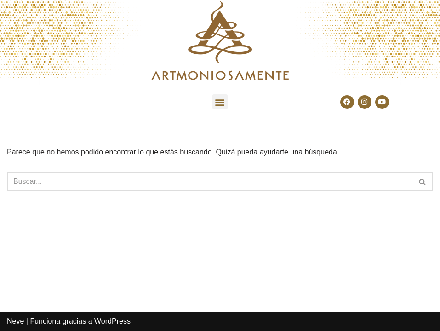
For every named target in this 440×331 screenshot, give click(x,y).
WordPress (112, 321)
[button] (220, 101)
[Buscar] (209, 181)
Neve (15, 321)
